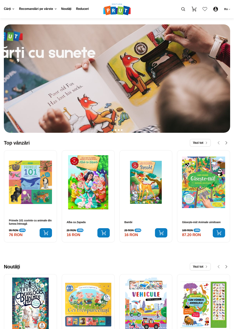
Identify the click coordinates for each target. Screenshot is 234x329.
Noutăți (66, 8)
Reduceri (82, 8)
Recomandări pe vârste (37, 8)
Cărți (9, 8)
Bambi (128, 222)
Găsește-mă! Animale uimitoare (201, 222)
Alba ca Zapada (76, 222)
